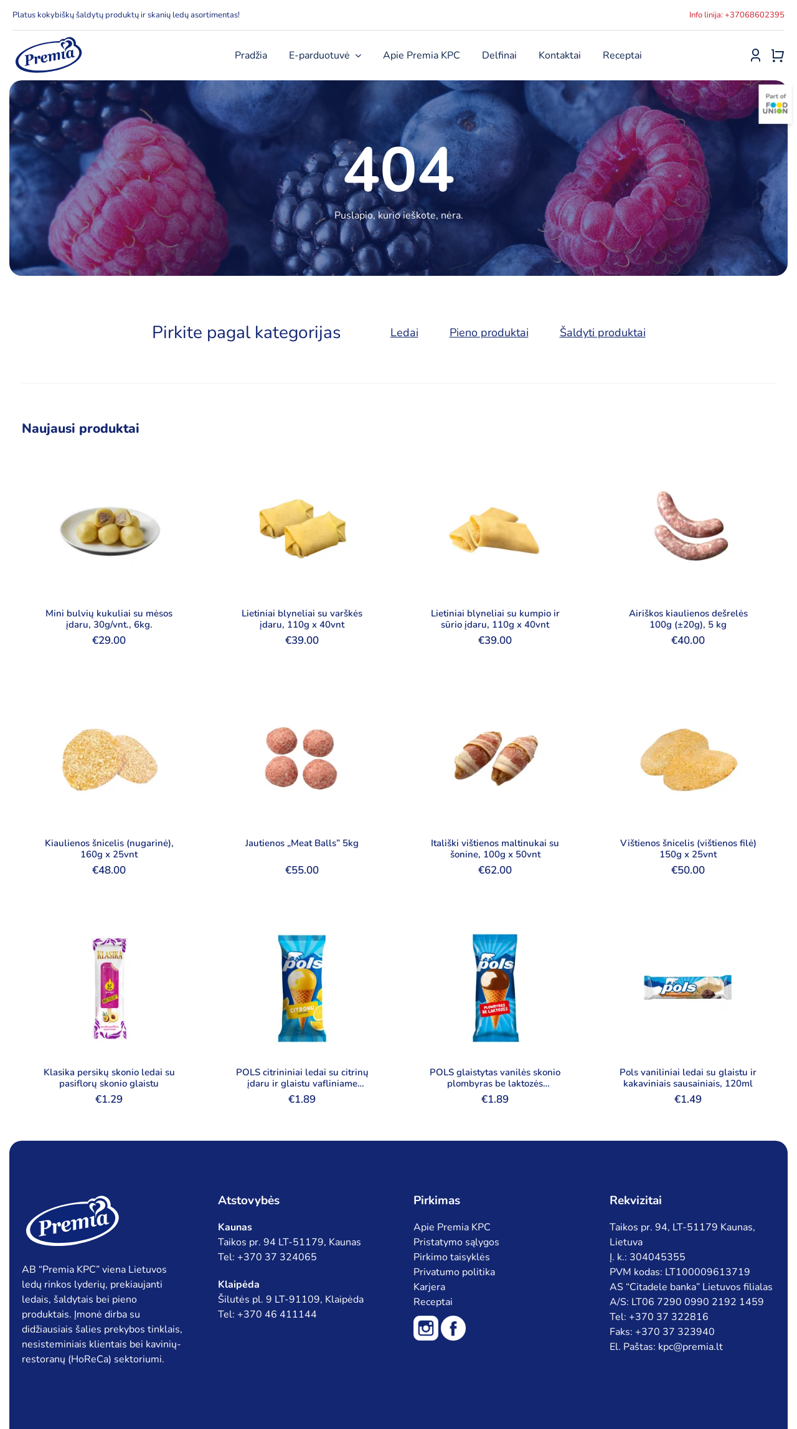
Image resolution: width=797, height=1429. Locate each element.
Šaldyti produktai (603, 332)
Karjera (429, 1287)
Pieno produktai (489, 332)
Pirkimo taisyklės (451, 1257)
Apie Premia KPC (452, 1227)
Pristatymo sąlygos (456, 1242)
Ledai (404, 332)
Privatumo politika (454, 1272)
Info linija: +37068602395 (737, 15)
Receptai (433, 1302)
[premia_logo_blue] (48, 40)
